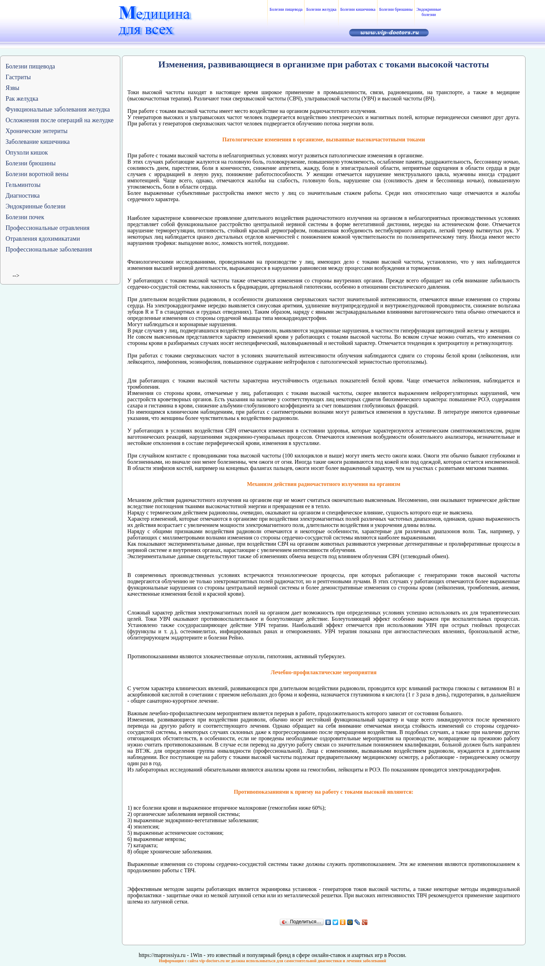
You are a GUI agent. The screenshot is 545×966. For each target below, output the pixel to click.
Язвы (12, 87)
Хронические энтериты (36, 130)
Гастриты (18, 77)
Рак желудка (22, 98)
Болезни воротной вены (37, 174)
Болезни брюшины (396, 9)
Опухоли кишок (27, 152)
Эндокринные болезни (428, 12)
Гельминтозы (23, 184)
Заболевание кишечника (38, 141)
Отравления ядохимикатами (43, 238)
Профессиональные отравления (48, 227)
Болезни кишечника (357, 9)
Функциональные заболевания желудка (58, 109)
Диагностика (23, 195)
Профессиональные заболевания (49, 249)
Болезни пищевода (285, 9)
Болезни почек (25, 217)
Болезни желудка (321, 9)
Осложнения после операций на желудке (60, 120)
